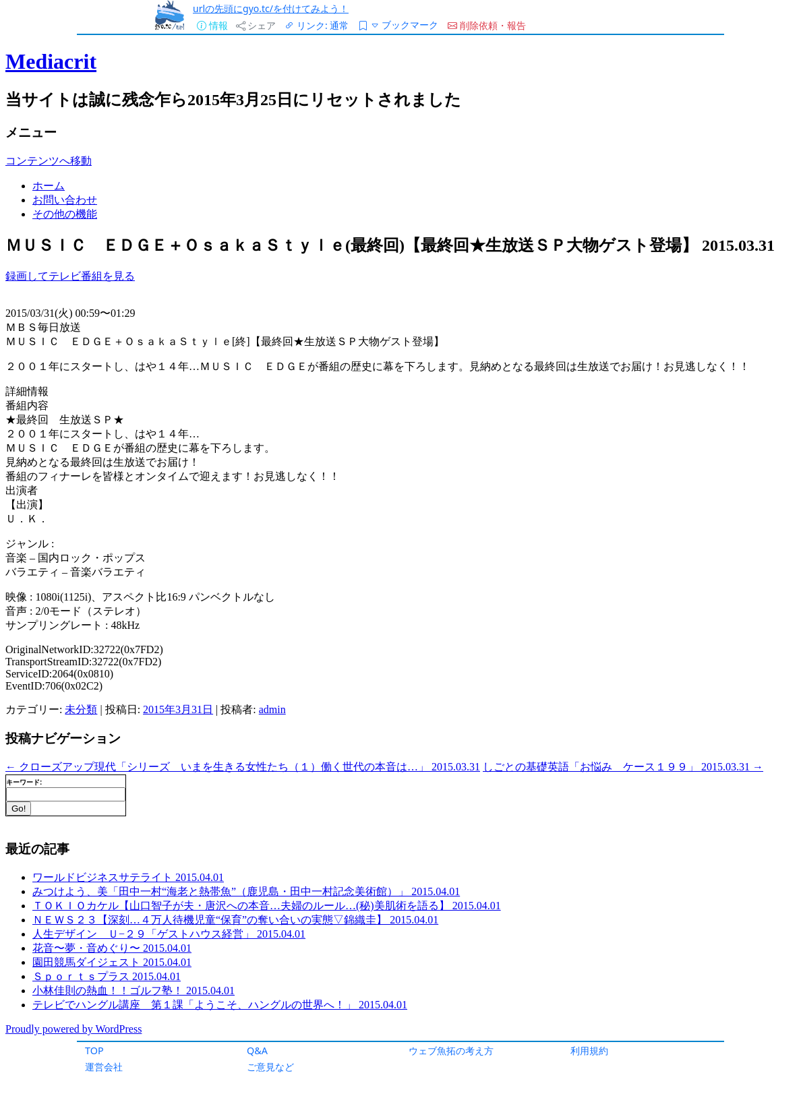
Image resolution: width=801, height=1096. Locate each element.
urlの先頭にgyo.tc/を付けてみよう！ (271, 8)
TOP (94, 1050)
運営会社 (104, 1066)
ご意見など (270, 1066)
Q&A (257, 1050)
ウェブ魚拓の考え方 (451, 1050)
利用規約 (589, 1050)
